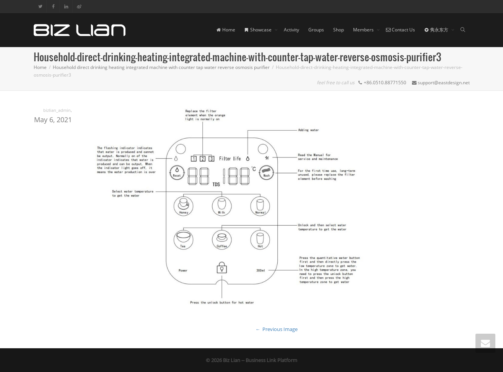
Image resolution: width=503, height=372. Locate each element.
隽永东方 (436, 29)
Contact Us (400, 29)
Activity (291, 29)
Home (226, 29)
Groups (316, 29)
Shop (338, 29)
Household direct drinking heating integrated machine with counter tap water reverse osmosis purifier (161, 67)
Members (364, 29)
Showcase (258, 29)
